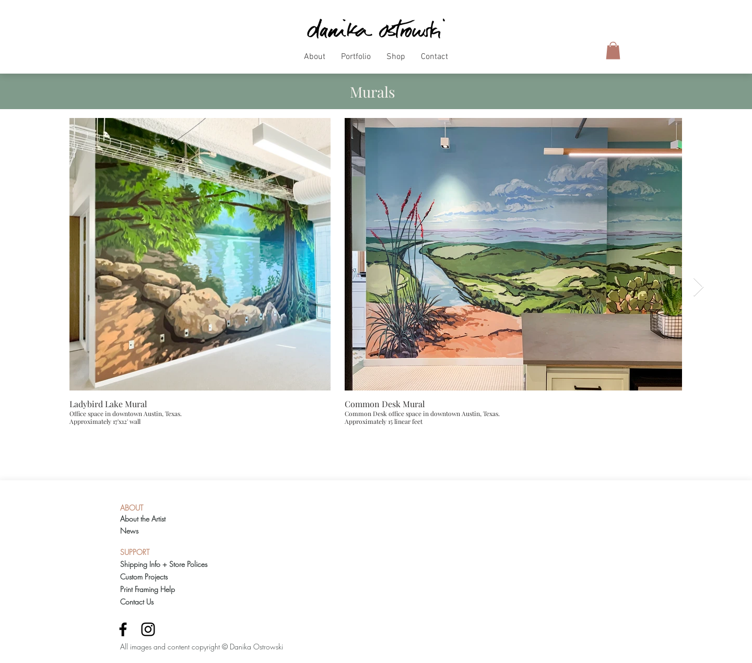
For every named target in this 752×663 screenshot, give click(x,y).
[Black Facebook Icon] (123, 629)
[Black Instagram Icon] (148, 629)
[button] (314, 61)
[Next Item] (698, 287)
